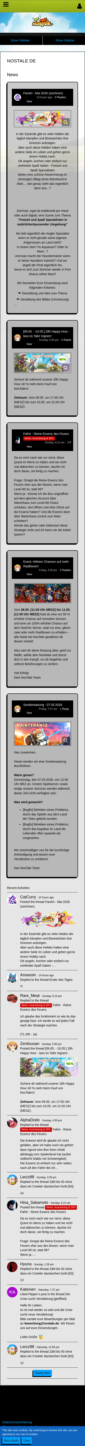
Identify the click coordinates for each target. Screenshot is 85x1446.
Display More (42, 1372)
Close (26, 1440)
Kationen (28, 1289)
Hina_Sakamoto (32, 442)
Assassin (28, 975)
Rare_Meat (30, 995)
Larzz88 (27, 1177)
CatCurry (28, 97)
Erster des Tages (61, 979)
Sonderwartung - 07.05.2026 (42, 705)
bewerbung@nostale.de (41, 1323)
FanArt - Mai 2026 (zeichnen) (43, 93)
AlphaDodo (30, 1120)
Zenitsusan (29, 339)
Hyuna (26, 1264)
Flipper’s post (37, 1294)
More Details (11, 1440)
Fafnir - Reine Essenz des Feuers (46, 434)
